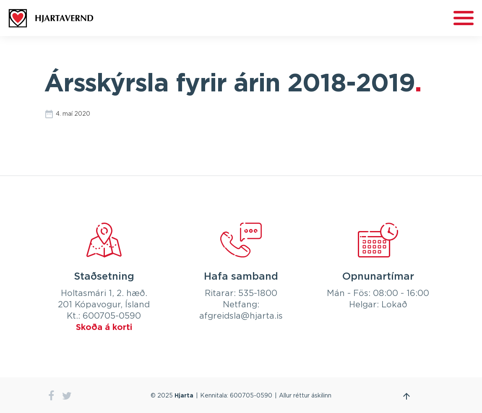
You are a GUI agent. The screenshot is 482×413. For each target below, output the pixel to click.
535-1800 (257, 293)
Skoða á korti (104, 327)
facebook (51, 396)
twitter (67, 396)
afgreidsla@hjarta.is (241, 316)
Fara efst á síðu (406, 396)
